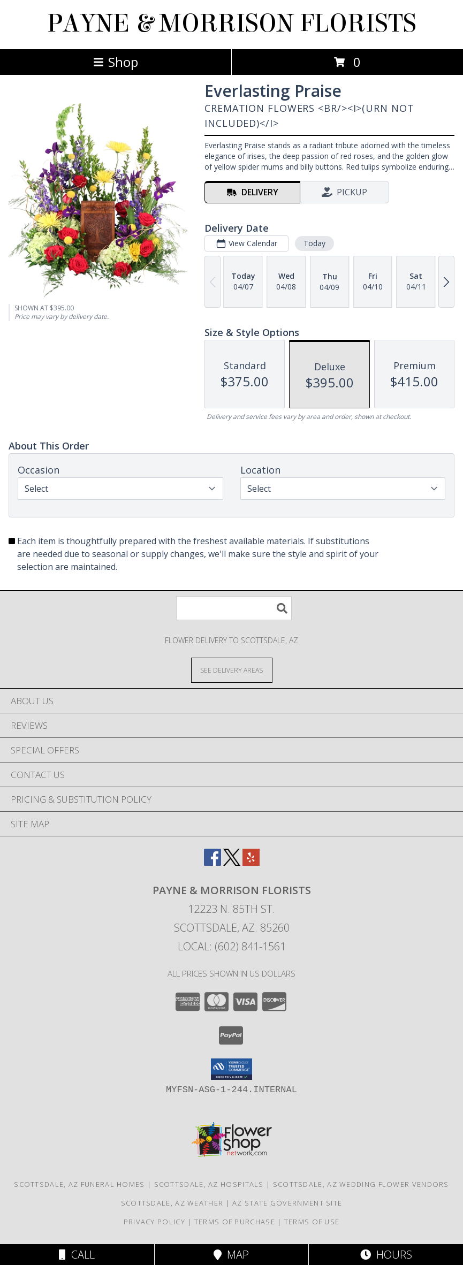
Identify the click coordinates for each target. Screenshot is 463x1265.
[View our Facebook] (212, 862)
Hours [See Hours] (386, 1254)
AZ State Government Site (287, 1203)
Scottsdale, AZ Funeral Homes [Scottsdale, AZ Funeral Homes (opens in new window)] (79, 1184)
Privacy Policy (154, 1221)
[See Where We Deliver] (231, 670)
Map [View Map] (231, 1254)
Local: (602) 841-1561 (232, 946)
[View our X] (231, 862)
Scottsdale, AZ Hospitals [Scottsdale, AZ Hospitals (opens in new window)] (209, 1184)
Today (314, 243)
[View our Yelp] (251, 862)
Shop (115, 62)
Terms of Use (312, 1221)
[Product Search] (234, 608)
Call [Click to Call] (77, 1254)
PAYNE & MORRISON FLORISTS (231, 23)
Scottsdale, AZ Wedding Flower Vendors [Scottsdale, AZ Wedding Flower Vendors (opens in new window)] (361, 1184)
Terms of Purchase (234, 1221)
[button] (231, 1069)
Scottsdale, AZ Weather (172, 1203)
